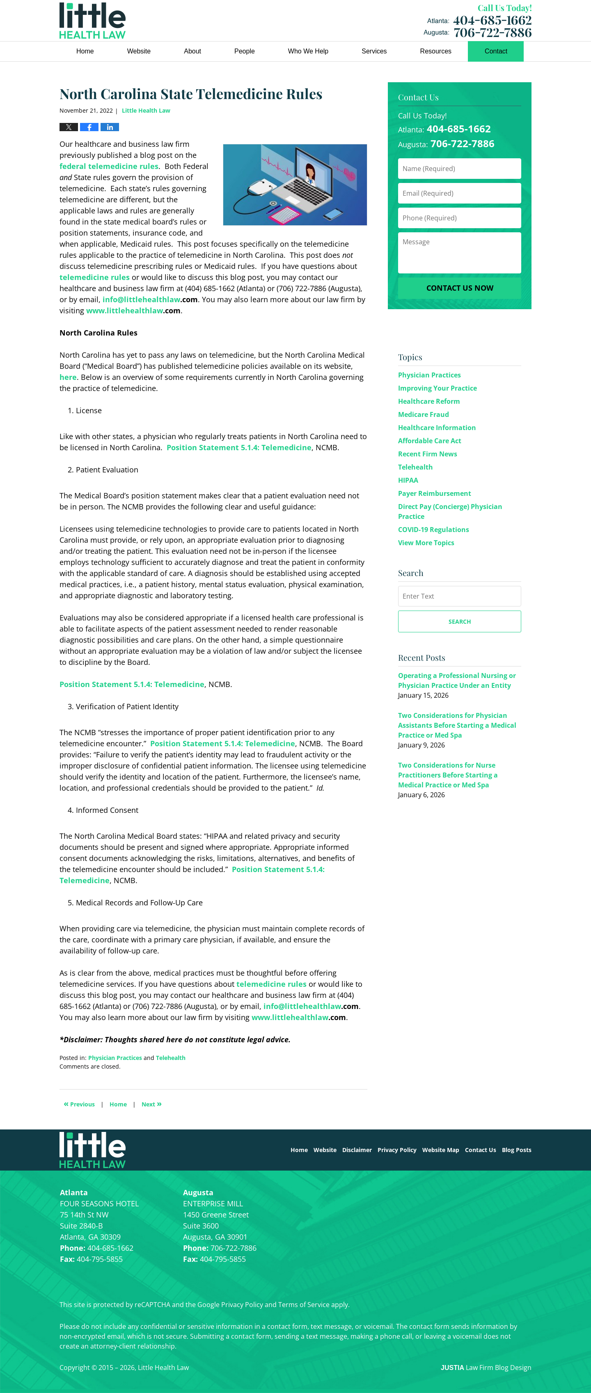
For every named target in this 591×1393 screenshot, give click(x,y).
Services (374, 51)
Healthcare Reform (429, 401)
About (192, 51)
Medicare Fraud (423, 414)
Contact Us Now (459, 288)
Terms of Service (304, 1304)
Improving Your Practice (437, 388)
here (68, 377)
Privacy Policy (397, 1150)
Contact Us (480, 1150)
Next (152, 1103)
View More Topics (426, 542)
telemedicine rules (95, 277)
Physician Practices (115, 1058)
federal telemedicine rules (109, 166)
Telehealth (171, 1058)
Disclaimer (357, 1150)
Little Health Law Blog (93, 20)
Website (139, 51)
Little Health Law (477, 20)
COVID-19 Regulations (433, 529)
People (244, 51)
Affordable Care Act (429, 440)
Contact (496, 51)
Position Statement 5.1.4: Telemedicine (239, 447)
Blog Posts (516, 1150)
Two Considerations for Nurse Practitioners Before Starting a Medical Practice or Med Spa (448, 775)
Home (85, 51)
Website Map (440, 1150)
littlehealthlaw (152, 299)
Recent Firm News (427, 453)
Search (460, 621)
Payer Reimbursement (434, 493)
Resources (435, 51)
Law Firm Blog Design (486, 1367)
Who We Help (308, 51)
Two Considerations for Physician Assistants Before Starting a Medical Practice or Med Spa (457, 725)
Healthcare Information (437, 427)
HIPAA (408, 480)
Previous (79, 1103)
